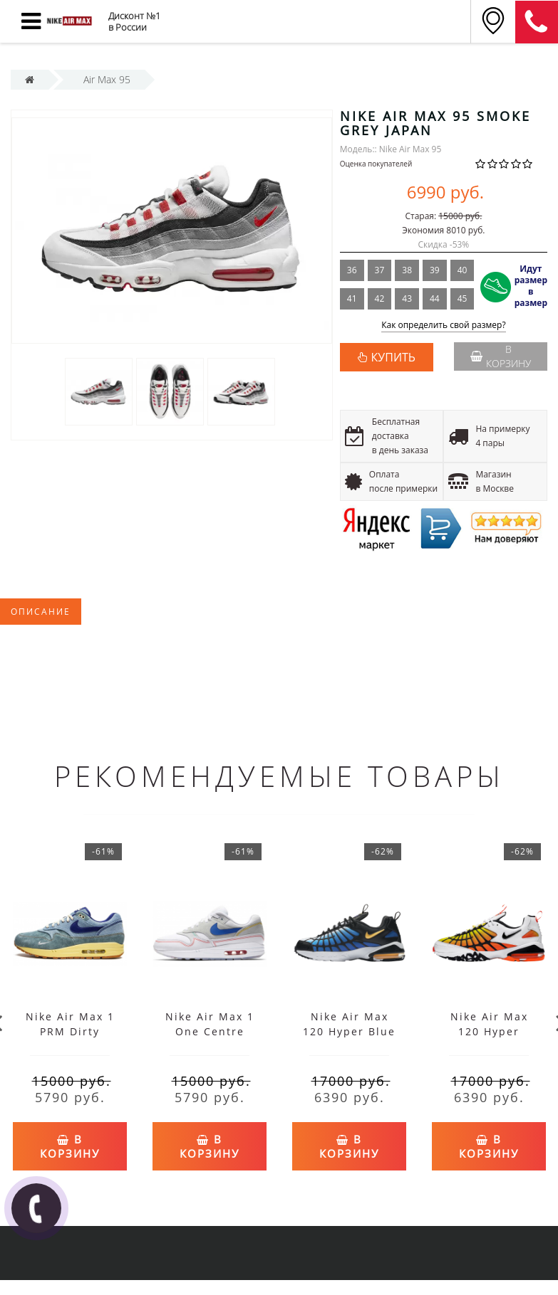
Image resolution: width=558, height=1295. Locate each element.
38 (407, 270)
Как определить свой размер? (443, 325)
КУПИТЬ (393, 357)
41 (352, 298)
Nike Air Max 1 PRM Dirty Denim (70, 1031)
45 (462, 298)
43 (407, 298)
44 (435, 298)
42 (380, 298)
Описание (41, 612)
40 (462, 270)
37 (380, 270)
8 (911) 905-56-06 (536, 22)
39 (435, 270)
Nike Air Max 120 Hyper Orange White (489, 1031)
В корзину (500, 356)
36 (352, 270)
